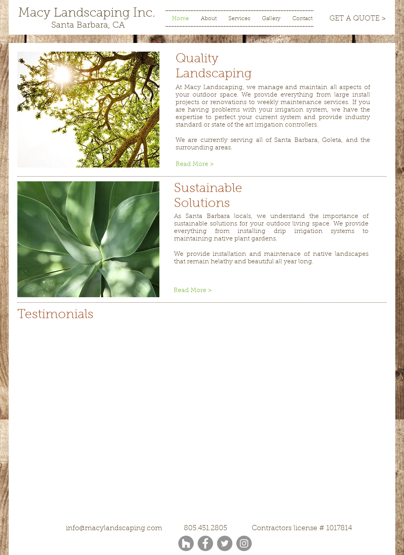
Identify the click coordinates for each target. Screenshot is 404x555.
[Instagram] (244, 543)
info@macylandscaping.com (114, 528)
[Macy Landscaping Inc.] (87, 13)
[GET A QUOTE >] (357, 19)
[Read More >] (202, 164)
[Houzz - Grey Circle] (186, 543)
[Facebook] (205, 543)
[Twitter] (224, 543)
